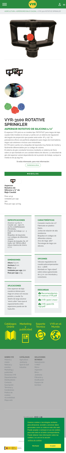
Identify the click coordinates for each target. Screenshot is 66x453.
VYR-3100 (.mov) (47, 300)
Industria (23, 367)
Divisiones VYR (10, 375)
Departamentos (10, 377)
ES (64, 5)
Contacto (8, 382)
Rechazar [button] (35, 446)
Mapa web (8, 400)
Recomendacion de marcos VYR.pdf (47, 294)
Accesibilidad (9, 398)
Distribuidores (9, 380)
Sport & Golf (24, 365)
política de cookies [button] (35, 440)
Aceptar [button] (53, 446)
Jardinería (23, 362)
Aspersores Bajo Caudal (26, 11)
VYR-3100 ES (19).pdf (46, 305)
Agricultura (9, 11)
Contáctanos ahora (33, 165)
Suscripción (8, 385)
